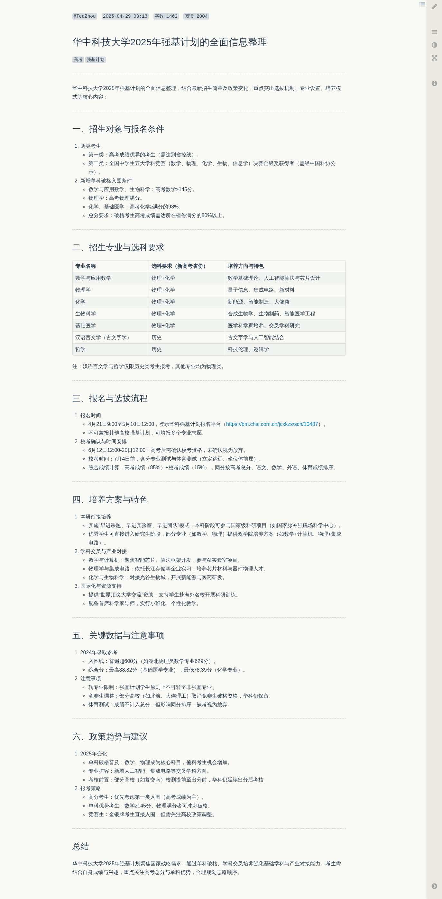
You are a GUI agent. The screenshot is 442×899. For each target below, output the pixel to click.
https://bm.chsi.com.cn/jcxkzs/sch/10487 (272, 424)
